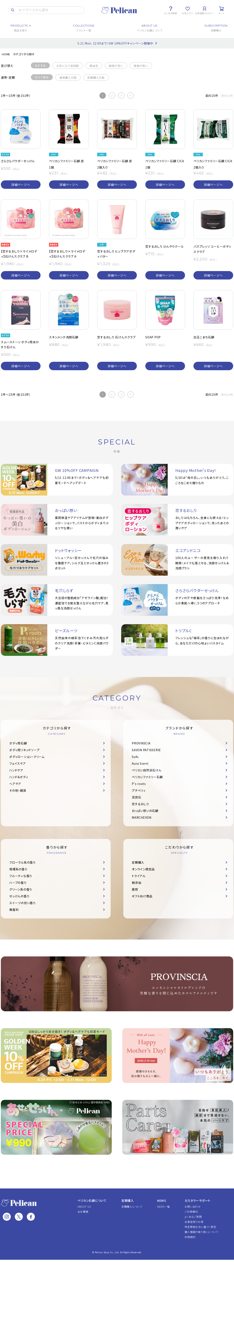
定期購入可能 (96, 78)
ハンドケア (16, 770)
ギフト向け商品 (142, 896)
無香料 (14, 909)
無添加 (136, 882)
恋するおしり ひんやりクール (164, 246)
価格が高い (141, 66)
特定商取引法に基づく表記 (200, 1227)
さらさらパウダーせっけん (18, 161)
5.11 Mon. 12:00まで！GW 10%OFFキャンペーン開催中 (115, 43)
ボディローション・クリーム (27, 756)
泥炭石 (136, 797)
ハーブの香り (18, 882)
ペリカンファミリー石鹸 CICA (164, 161)
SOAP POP (153, 337)
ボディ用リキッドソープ (24, 749)
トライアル (139, 875)
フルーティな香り (20, 875)
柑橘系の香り (18, 869)
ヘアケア (15, 783)
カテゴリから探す (24, 54)
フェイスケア (17, 763)
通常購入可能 (68, 78)
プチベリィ (139, 790)
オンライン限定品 (143, 869)
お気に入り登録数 (67, 66)
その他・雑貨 (17, 790)
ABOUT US (84, 1206)
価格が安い (116, 66)
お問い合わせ (193, 1206)
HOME (6, 54)
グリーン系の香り (20, 889)
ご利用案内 (191, 1211)
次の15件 (227, 96)
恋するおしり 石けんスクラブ (116, 337)
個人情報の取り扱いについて (201, 1232)
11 (130, 95)
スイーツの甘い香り (22, 902)
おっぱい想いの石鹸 (145, 810)
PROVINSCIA (141, 743)
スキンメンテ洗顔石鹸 (63, 337)
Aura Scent (140, 763)
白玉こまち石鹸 (203, 337)
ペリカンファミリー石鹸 (147, 776)
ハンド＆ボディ (18, 776)
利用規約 (190, 1237)
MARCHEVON (141, 817)
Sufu (135, 756)
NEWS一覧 (163, 1206)
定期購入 (138, 862)
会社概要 (83, 1211)
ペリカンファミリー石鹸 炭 (66, 161)
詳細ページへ (20, 184)
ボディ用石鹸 (18, 743)
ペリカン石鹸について (92, 1200)
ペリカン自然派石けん (147, 770)
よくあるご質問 (193, 1216)
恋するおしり (140, 803)
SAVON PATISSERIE (146, 749)
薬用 (135, 889)
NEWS (161, 1200)
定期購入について (131, 1206)
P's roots (139, 783)
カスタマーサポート (198, 1200)
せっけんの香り (19, 896)
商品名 (94, 66)
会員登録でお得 (194, 1221)
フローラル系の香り (22, 862)
